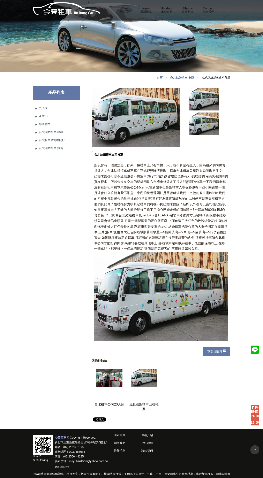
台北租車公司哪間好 (52, 140)
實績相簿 (187, 10)
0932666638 (77, 451)
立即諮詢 (214, 351)
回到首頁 (119, 435)
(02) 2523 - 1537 (74, 447)
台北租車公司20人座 (109, 404)
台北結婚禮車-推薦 (182, 77)
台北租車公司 (186, 170)
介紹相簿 (147, 443)
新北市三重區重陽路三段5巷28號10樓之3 (81, 442)
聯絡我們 (208, 10)
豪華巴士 (45, 116)
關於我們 (125, 10)
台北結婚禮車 (128, 215)
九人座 (43, 108)
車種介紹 (167, 10)
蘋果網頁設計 (62, 466)
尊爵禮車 (45, 124)
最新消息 (146, 10)
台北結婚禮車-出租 (51, 132)
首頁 (160, 77)
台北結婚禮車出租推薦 (108, 154)
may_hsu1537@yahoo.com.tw (88, 461)
